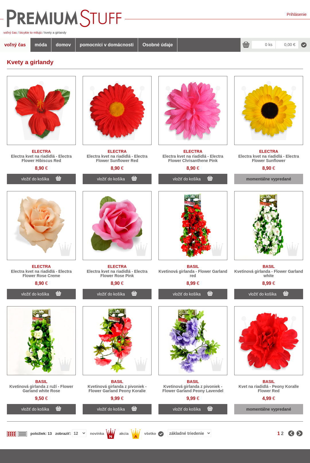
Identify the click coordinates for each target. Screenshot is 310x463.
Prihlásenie (297, 14)
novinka (103, 433)
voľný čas (10, 32)
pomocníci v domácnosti (107, 44)
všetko (154, 433)
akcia (130, 433)
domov (63, 44)
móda (41, 44)
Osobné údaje (157, 44)
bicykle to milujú (31, 32)
